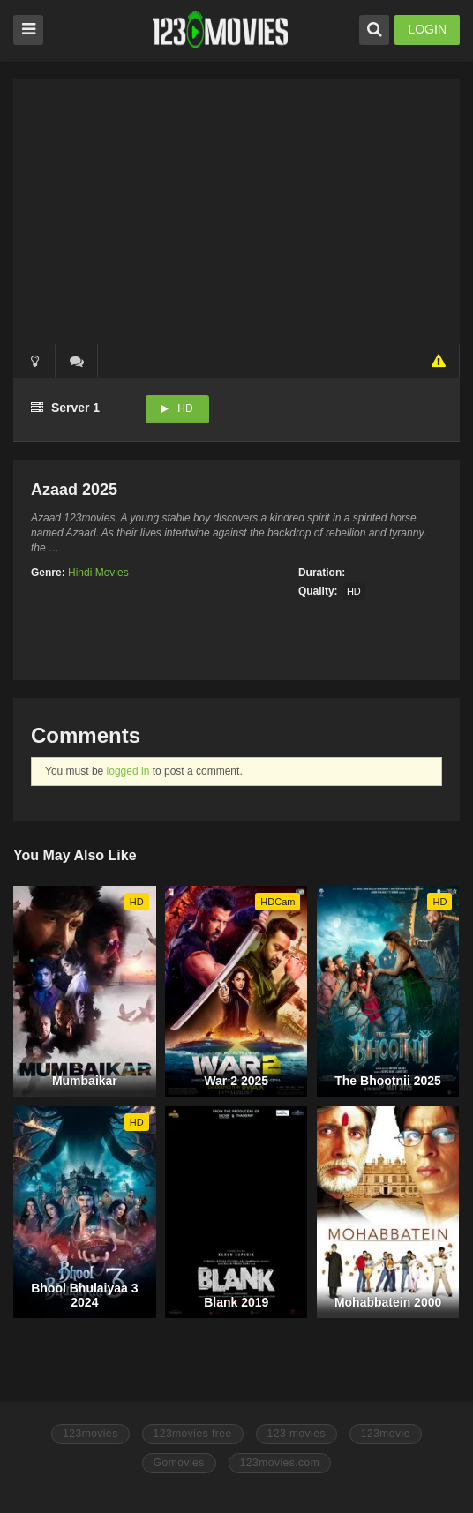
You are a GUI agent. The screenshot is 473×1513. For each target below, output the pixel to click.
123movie (385, 1433)
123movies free (193, 1433)
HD (184, 408)
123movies (90, 1433)
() (77, 361)
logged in (128, 771)
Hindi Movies (98, 572)
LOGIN (427, 29)
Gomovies (179, 1463)
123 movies (296, 1433)
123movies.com (280, 1463)
